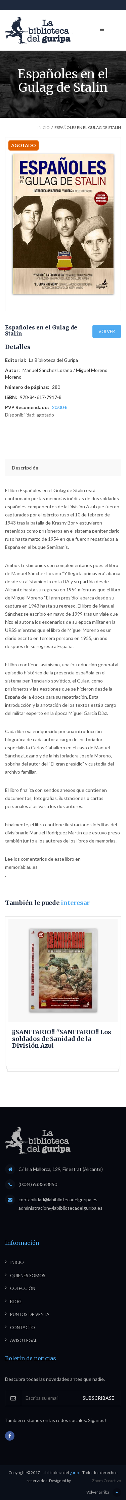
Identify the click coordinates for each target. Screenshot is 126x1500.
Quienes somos (27, 1275)
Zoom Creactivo (106, 1480)
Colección (22, 1288)
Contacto (22, 1327)
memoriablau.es (21, 867)
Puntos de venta (29, 1314)
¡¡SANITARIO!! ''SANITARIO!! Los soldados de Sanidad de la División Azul (61, 1039)
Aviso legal (23, 1340)
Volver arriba (103, 1492)
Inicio (44, 127)
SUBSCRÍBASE (98, 1398)
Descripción (25, 468)
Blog (16, 1301)
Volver (106, 331)
